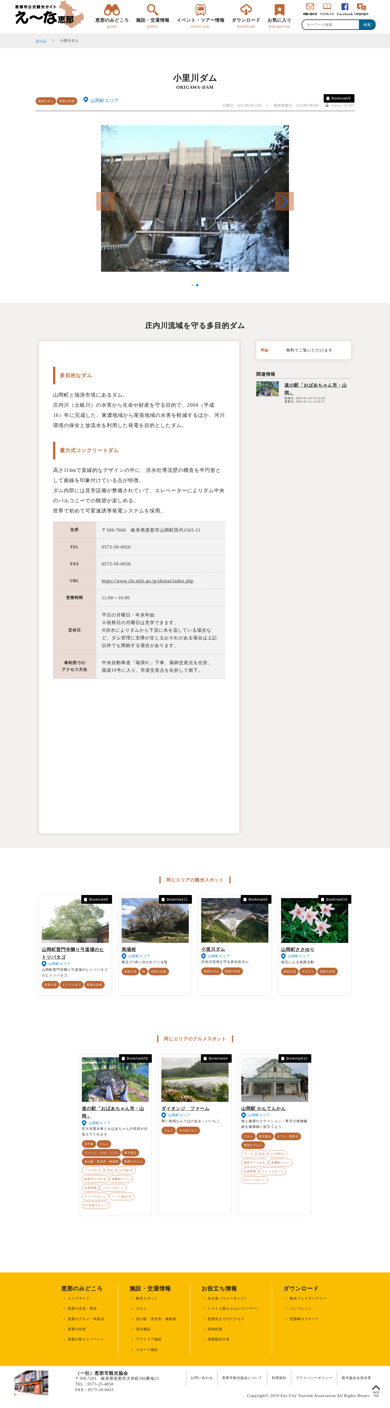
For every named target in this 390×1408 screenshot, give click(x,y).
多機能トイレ (121, 1179)
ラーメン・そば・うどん (101, 1152)
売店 (110, 1170)
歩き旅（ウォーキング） (228, 1298)
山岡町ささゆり (298, 949)
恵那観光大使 (219, 1339)
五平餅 (89, 1144)
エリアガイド (79, 1298)
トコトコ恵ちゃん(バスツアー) (233, 1308)
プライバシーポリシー (314, 1378)
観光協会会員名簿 (356, 1378)
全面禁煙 (90, 1187)
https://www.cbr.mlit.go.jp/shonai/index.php (148, 580)
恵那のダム (46, 101)
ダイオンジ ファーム (185, 1108)
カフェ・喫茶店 (288, 1136)
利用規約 (279, 1378)
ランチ (248, 1153)
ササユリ (308, 971)
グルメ (104, 1144)
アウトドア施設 (149, 1339)
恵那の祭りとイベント (86, 1339)
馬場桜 (129, 949)
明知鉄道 (215, 1329)
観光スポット (147, 1298)
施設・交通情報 (153, 23)
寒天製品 (130, 1152)
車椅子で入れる (95, 1179)
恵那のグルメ (133, 1161)
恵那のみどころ (112, 23)
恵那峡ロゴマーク (304, 1319)
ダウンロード (246, 23)
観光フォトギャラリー (308, 1298)
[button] (284, 201)
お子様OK (126, 1170)
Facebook (345, 14)
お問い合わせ (202, 1378)
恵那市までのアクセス (226, 1319)
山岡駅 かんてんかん (263, 1108)
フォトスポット (113, 1187)
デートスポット (95, 1196)
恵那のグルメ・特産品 (86, 1319)
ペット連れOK (122, 1196)
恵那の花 (50, 984)
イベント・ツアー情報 (201, 23)
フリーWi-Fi (93, 1170)
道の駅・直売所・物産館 (101, 1161)
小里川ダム (213, 949)
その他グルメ (188, 1130)
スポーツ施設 (147, 1350)
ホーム (41, 41)
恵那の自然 (67, 101)
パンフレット (301, 1308)
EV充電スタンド (95, 1205)
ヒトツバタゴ (71, 984)
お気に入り (280, 23)
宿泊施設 (143, 1329)
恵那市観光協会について (242, 1378)
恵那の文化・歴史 (82, 1308)
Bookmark (337, 98)
